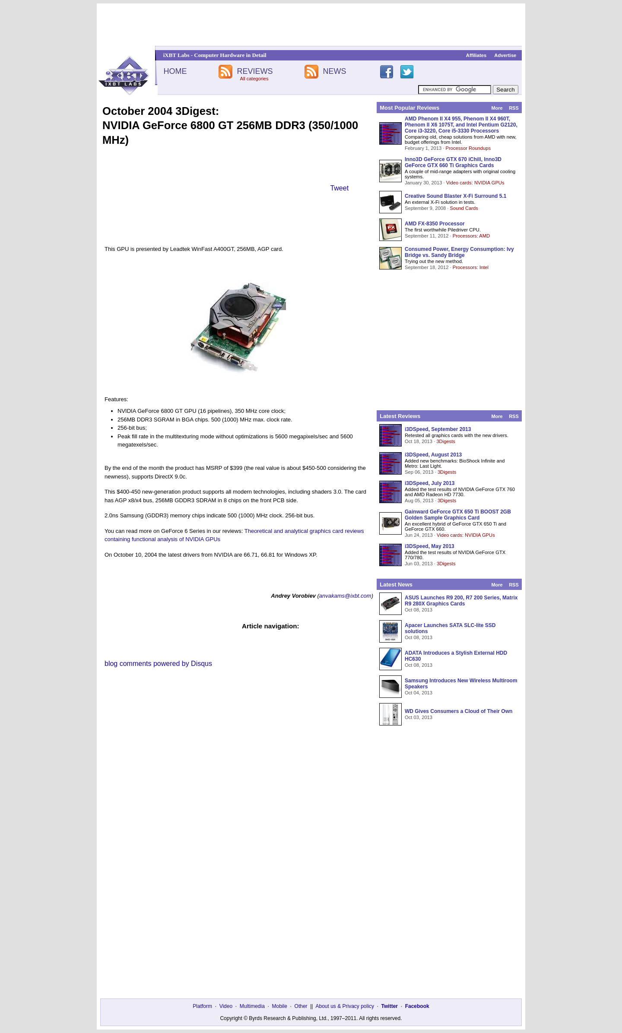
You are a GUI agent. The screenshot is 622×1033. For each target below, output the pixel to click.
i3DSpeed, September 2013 (438, 429)
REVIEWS (255, 71)
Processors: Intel (471, 267)
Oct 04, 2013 (418, 692)
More (496, 108)
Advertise (505, 55)
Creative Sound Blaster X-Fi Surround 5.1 (455, 196)
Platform (202, 1006)
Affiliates (476, 55)
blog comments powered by (158, 663)
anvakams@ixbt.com (345, 596)
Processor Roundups (468, 148)
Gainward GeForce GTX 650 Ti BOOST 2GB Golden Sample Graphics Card (458, 515)
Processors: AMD (471, 235)
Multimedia (252, 1006)
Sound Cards (464, 208)
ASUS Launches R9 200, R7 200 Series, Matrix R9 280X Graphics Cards (461, 601)
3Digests (445, 441)
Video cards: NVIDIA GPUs (475, 182)
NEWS (334, 71)
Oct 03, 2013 (418, 717)
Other (301, 1006)
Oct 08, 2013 (418, 609)
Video (225, 1006)
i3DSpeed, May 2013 (429, 546)
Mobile (279, 1006)
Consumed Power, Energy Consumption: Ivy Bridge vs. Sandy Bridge (459, 252)
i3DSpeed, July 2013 (429, 483)
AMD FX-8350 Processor (435, 224)
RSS (514, 108)
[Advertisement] (311, 24)
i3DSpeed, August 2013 (433, 455)
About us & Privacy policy (344, 1006)
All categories (254, 78)
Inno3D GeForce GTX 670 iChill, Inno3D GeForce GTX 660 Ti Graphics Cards (453, 162)
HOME (175, 71)
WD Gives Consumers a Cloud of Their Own (458, 711)
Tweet (339, 188)
